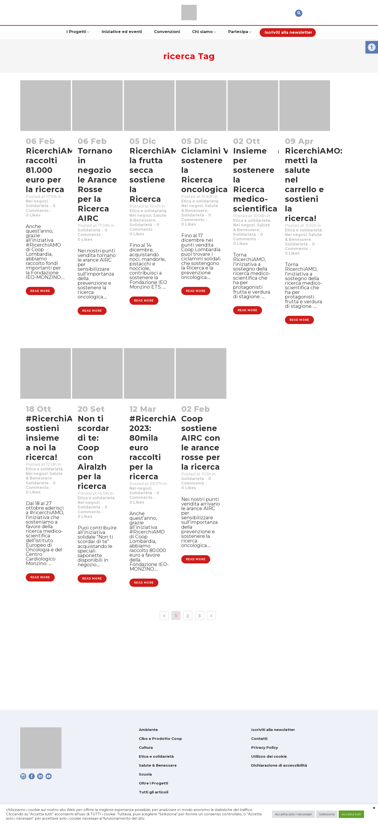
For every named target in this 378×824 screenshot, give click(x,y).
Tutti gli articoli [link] (153, 792)
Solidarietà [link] (40, 216)
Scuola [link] (145, 774)
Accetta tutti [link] (351, 814)
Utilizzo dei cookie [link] (269, 756)
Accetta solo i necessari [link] (293, 814)
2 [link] (187, 692)
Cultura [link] (146, 747)
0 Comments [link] (197, 528)
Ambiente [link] (148, 729)
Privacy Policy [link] (264, 747)
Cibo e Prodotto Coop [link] (160, 738)
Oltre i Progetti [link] (153, 783)
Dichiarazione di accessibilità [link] (279, 765)
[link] (371, 47)
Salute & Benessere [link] (158, 765)
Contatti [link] (259, 738)
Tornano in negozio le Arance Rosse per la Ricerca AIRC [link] (97, 184)
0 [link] (35, 228)
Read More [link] (40, 325)
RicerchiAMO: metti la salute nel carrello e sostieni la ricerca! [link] (314, 184)
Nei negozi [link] (195, 216)
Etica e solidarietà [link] (156, 756)
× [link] (374, 808)
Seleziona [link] (327, 814)
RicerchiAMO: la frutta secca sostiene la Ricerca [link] (158, 175)
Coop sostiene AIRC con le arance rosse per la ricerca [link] (200, 483)
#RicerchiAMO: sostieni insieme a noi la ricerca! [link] (57, 478)
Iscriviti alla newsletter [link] (273, 729)
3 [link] (199, 692)
